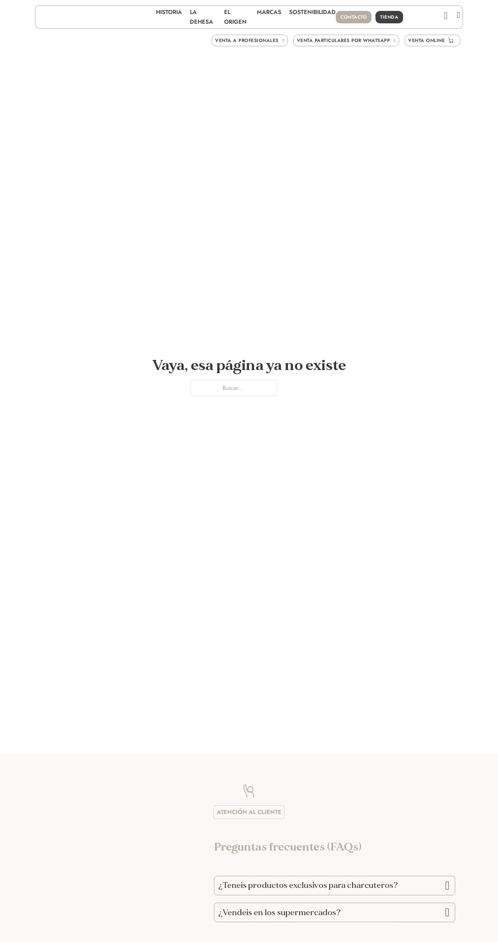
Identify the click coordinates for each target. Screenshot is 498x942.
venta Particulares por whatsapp (346, 40)
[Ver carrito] (445, 16)
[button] (334, 885)
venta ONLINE (432, 40)
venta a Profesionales (249, 40)
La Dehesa (201, 17)
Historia (169, 12)
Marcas (269, 12)
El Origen (235, 17)
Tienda (389, 17)
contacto (353, 17)
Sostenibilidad (312, 12)
